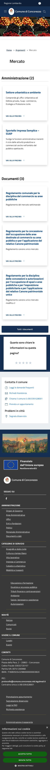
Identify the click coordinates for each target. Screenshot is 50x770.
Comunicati (11, 624)
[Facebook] (6, 498)
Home (9, 50)
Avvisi (9, 628)
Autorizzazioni (17, 604)
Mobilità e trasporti (14, 570)
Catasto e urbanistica (15, 565)
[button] (25, 765)
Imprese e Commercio (16, 561)
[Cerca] (44, 11)
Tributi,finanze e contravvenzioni (25, 591)
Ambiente (15, 595)
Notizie (9, 620)
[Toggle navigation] (5, 11)
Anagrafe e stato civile (16, 549)
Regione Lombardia (12, 3)
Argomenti (20, 50)
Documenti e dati (14, 536)
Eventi (9, 644)
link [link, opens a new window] (11, 748)
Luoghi (9, 640)
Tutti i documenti (25, 329)
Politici (9, 527)
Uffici (8, 519)
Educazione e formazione (22, 582)
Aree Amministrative (15, 515)
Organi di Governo (14, 510)
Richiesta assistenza (15, 709)
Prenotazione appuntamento (19, 696)
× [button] (47, 728)
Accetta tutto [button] (25, 754)
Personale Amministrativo (18, 531)
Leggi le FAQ (11, 705)
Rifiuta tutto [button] (25, 760)
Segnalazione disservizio (17, 700)
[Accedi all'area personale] (39, 3)
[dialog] (25, 747)
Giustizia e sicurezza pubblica (24, 587)
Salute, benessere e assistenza (24, 599)
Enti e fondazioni (13, 523)
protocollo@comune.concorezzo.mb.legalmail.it (24, 681)
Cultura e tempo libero (16, 553)
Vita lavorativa (12, 557)
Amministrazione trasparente (19, 722)
